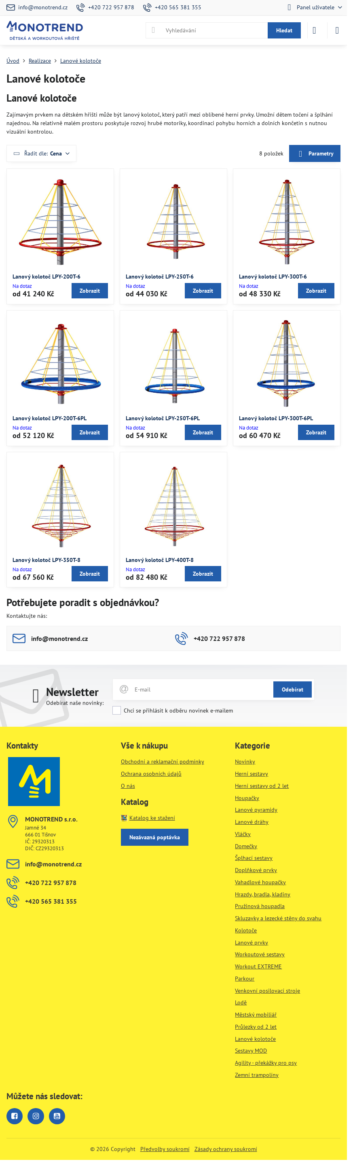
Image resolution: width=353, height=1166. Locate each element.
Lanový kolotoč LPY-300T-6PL (276, 418)
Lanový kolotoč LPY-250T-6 (160, 276)
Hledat (284, 30)
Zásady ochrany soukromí (225, 1149)
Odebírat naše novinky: (75, 702)
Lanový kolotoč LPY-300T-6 (273, 276)
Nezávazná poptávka (154, 837)
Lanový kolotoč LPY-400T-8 (160, 560)
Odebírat (292, 689)
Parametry (314, 154)
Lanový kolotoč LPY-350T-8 (46, 560)
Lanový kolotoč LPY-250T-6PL (163, 418)
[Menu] (337, 30)
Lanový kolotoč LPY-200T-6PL (50, 418)
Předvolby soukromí (165, 1149)
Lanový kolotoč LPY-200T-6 (46, 276)
